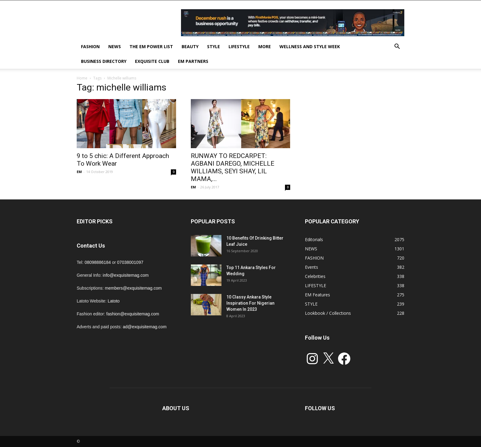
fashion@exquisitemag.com (132, 313)
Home (82, 78)
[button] (397, 47)
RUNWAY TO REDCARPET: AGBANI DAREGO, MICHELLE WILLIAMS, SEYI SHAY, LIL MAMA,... (232, 167)
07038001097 (130, 262)
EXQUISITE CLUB (152, 61)
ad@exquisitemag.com (145, 326)
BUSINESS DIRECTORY (103, 61)
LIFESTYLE (239, 46)
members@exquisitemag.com (133, 288)
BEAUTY (190, 46)
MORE (264, 46)
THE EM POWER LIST (151, 46)
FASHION (90, 46)
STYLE (213, 46)
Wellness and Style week (309, 46)
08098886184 (98, 262)
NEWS (114, 46)
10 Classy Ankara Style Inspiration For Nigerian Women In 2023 (250, 303)
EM (79, 171)
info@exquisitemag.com (126, 275)
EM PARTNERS (193, 61)
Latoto (114, 301)
